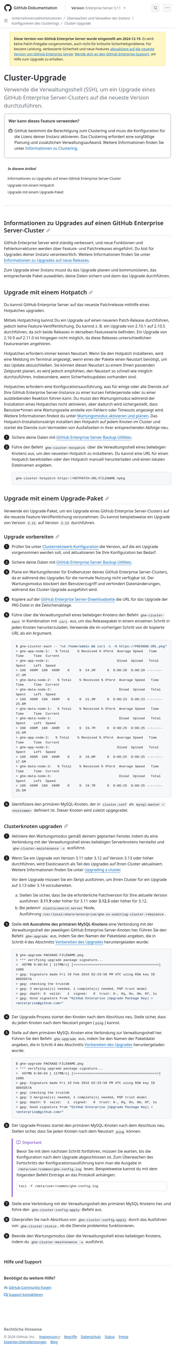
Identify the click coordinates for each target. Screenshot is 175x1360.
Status (110, 1336)
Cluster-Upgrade (77, 23)
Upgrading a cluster (102, 869)
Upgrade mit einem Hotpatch (48, 292)
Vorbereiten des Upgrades (79, 942)
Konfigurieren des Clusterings (35, 23)
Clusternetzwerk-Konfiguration (70, 546)
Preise (123, 1336)
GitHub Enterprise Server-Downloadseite (78, 599)
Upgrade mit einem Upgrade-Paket (56, 498)
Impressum (48, 1336)
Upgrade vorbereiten (31, 536)
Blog (54, 1342)
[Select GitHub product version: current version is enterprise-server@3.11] (98, 8)
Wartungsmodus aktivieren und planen (112, 416)
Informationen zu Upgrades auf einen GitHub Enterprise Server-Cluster (84, 226)
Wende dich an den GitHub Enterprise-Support (112, 54)
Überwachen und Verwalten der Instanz (98, 18)
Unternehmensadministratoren (37, 18)
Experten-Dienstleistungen (25, 1342)
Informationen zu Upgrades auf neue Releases (46, 260)
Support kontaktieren (23, 1294)
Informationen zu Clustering (51, 148)
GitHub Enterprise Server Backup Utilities (93, 437)
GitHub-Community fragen (27, 1287)
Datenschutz (91, 1336)
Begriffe (70, 1336)
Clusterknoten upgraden (36, 826)
